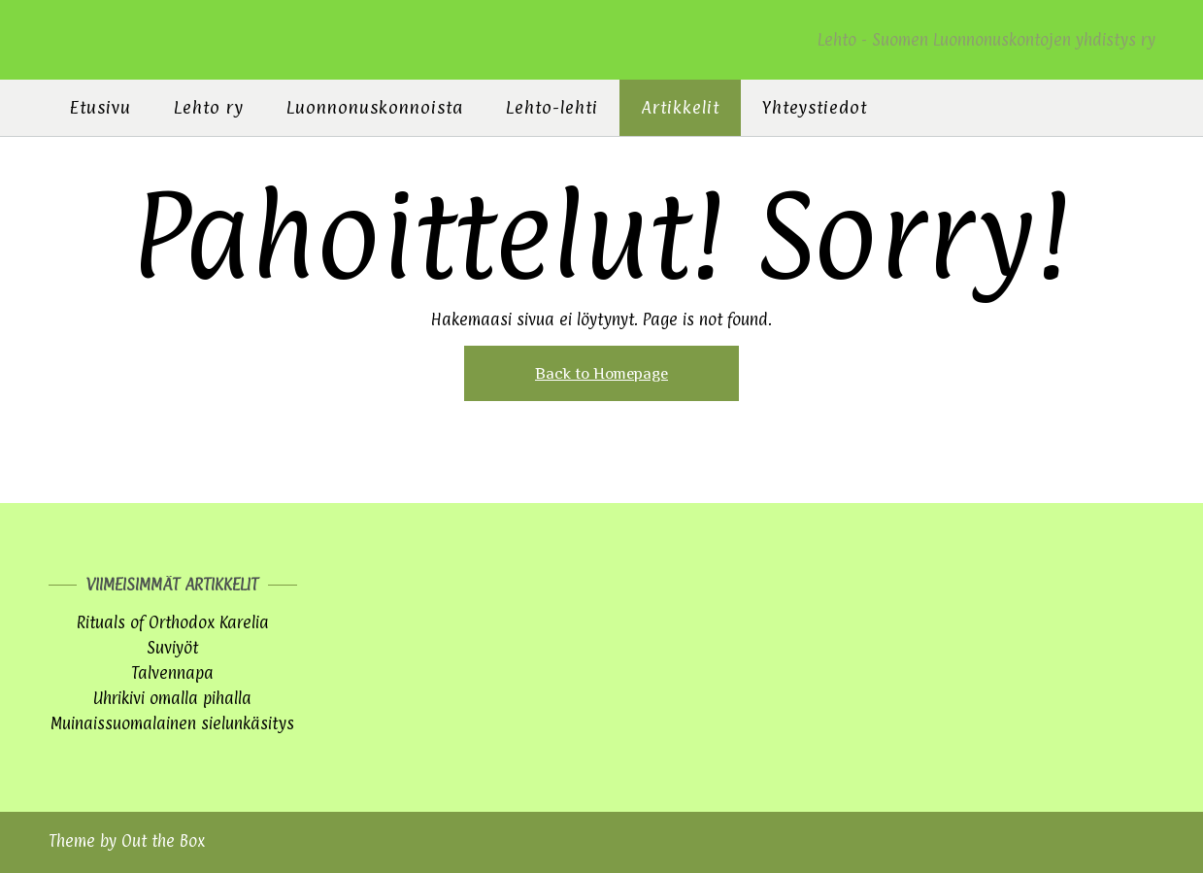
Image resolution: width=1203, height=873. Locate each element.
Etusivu (100, 107)
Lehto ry (209, 107)
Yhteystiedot (814, 107)
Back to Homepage (601, 373)
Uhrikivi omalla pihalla (172, 698)
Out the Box (163, 841)
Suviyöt (172, 647)
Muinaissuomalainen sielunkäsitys (172, 723)
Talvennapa (172, 673)
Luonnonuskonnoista (374, 107)
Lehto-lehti (552, 107)
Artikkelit (680, 107)
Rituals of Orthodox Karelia (173, 622)
